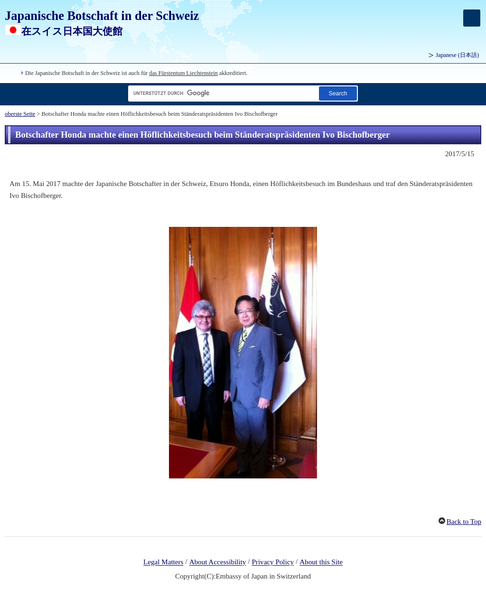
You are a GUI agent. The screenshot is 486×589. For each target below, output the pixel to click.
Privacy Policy (273, 562)
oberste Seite (20, 114)
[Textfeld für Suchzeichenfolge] (221, 93)
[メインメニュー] (471, 18)
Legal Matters (163, 562)
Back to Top (464, 521)
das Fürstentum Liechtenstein (183, 73)
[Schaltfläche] (338, 93)
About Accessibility (217, 562)
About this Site (321, 562)
